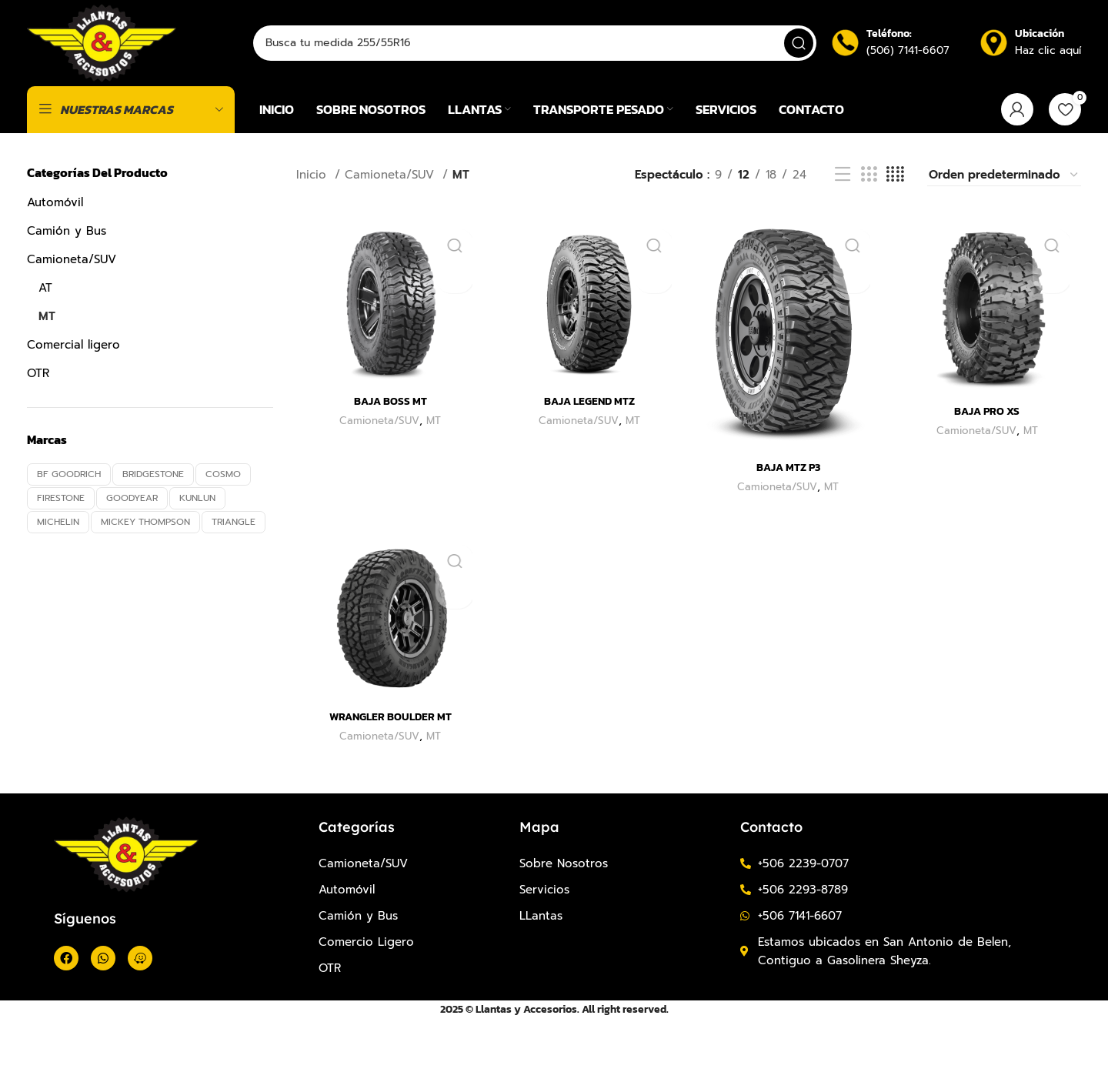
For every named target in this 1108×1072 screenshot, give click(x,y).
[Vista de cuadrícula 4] (895, 231)
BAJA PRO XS (988, 464)
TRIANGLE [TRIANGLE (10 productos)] (233, 578)
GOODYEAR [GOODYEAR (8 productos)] (132, 555)
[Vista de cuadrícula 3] (868, 231)
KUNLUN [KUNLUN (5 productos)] (197, 555)
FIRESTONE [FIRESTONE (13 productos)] (61, 555)
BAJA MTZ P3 (788, 518)
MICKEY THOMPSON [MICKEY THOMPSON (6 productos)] (145, 578)
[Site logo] (117, 70)
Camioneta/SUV (71, 315)
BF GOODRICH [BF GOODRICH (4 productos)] (69, 531)
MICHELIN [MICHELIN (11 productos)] (58, 578)
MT (46, 372)
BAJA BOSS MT (389, 454)
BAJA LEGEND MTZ (589, 454)
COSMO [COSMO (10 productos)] (223, 531)
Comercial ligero (73, 400)
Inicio (313, 231)
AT (45, 344)
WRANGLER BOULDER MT (388, 769)
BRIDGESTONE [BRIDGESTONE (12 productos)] (153, 531)
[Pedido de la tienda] (1004, 231)
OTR (38, 429)
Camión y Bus (66, 287)
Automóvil (55, 258)
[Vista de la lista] (842, 231)
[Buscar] (550, 70)
